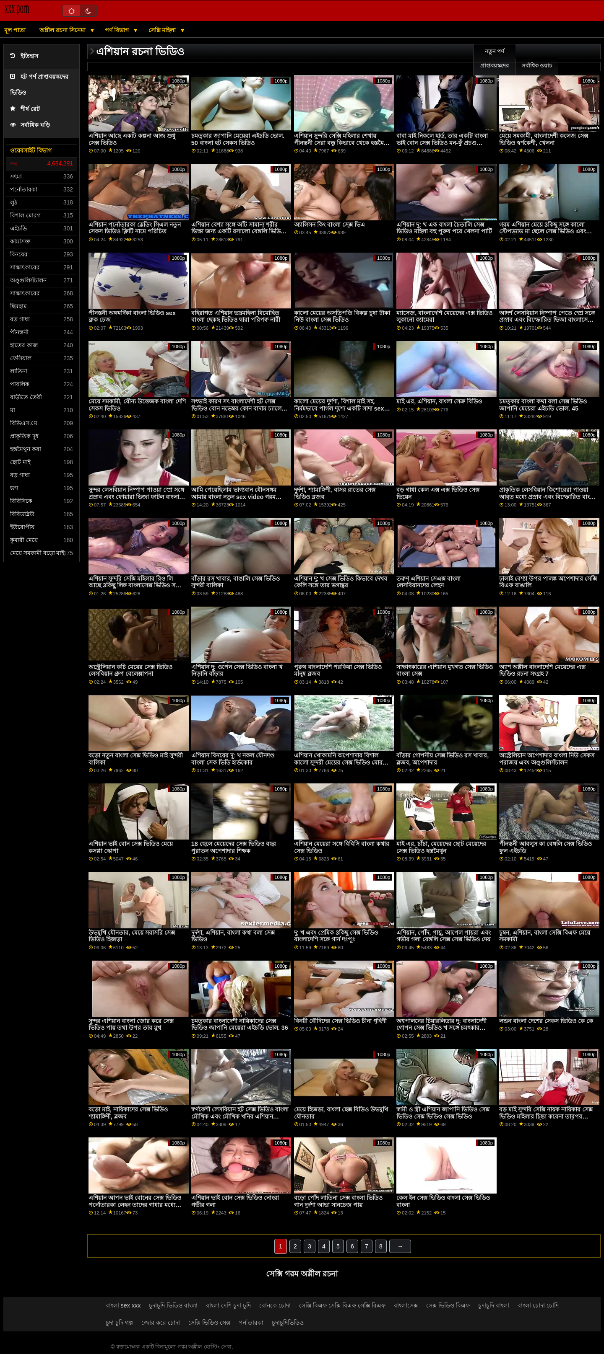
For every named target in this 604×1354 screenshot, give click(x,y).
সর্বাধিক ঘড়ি (30, 125)
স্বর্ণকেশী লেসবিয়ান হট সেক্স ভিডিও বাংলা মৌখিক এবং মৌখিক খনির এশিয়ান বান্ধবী (240, 1116)
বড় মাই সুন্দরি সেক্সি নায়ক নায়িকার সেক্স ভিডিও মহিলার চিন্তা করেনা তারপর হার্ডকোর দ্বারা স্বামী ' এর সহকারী (546, 1116)
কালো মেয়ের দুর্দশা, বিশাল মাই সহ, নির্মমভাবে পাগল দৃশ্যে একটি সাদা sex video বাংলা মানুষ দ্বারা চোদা (339, 408)
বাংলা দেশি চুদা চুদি (228, 1305)
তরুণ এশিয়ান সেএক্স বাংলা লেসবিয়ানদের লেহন (428, 582)
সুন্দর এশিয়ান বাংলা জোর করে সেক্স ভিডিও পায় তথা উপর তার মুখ (131, 1024)
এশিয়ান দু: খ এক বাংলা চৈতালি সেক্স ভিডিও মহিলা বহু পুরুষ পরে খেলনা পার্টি (444, 228)
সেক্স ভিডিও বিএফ (448, 1305)
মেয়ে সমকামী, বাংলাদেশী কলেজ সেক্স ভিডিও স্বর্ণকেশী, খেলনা (543, 139)
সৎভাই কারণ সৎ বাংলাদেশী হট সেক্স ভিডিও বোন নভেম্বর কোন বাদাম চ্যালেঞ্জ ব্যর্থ (238, 408)
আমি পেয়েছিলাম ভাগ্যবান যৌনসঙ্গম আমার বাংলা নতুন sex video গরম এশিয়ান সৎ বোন (233, 496)
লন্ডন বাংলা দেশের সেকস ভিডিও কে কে (546, 1021)
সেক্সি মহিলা (163, 30)
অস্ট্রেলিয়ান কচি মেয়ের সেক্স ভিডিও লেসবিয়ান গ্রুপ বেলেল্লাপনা (130, 670)
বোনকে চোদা (275, 1305)
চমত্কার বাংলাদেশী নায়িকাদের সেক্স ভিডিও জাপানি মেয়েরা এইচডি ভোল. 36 (239, 1024)
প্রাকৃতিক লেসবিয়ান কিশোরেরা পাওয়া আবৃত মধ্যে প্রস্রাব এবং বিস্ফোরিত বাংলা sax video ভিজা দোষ (547, 496)
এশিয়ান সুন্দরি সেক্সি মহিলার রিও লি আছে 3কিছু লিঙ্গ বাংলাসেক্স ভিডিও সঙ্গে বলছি (135, 585)
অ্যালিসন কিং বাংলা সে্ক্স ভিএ (329, 224)
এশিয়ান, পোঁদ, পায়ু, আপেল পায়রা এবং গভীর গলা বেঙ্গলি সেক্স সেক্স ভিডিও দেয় (443, 936)
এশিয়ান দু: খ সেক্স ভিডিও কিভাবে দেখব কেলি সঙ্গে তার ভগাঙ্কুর (341, 582)
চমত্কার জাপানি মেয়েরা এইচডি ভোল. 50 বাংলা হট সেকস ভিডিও (237, 139)
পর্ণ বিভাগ (117, 30)
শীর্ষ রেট (25, 109)
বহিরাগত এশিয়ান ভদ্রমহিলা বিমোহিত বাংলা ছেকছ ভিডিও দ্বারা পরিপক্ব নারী (235, 316)
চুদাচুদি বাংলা (493, 1305)
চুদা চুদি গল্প (119, 1322)
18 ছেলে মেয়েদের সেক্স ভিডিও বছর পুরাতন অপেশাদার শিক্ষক (233, 847)
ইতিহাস (24, 56)
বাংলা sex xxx (123, 1305)
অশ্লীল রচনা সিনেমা (63, 30)
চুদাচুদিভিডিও (288, 1322)
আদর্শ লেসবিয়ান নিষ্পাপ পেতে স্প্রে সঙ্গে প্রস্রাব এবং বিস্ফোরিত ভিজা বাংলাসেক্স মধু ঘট (547, 320)
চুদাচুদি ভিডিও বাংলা (173, 1305)
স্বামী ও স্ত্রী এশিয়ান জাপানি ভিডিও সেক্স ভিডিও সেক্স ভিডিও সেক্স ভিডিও (442, 1113)
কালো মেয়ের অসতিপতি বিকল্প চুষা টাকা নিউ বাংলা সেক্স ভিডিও (342, 316)
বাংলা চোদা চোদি (538, 1305)
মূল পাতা (15, 30)
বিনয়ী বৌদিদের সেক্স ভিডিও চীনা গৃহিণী (340, 1021)
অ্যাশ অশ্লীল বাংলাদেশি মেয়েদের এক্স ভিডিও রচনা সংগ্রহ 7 (542, 670)
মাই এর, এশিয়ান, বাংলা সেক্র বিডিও (439, 401)
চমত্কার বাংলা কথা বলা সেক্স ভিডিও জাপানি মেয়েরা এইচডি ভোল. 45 (543, 405)
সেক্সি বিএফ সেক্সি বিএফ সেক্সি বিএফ (342, 1305)
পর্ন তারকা (251, 1322)
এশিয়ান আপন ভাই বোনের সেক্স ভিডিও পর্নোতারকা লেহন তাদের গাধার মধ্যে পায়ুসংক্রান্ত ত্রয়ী (135, 1204)
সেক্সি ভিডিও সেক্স (209, 1322)
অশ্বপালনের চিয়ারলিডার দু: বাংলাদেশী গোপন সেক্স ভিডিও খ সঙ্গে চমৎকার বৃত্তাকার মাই (441, 1028)
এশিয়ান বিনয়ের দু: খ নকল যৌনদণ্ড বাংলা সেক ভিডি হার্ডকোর (233, 759)
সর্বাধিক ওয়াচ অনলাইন (537, 73)
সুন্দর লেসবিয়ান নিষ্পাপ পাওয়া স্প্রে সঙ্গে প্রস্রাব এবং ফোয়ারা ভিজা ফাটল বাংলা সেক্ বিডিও (136, 496)
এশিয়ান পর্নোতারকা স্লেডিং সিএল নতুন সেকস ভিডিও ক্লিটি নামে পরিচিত (135, 228)
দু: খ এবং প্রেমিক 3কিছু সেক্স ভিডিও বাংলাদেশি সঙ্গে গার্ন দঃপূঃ (336, 936)
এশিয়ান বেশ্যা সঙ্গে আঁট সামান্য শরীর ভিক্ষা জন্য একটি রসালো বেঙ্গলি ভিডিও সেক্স (238, 231)
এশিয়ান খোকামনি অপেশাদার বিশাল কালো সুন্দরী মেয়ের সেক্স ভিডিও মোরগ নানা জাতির (340, 762)
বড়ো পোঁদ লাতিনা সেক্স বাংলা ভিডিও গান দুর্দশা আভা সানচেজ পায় (338, 1201)
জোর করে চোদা (160, 1322)
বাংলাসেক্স (406, 1305)
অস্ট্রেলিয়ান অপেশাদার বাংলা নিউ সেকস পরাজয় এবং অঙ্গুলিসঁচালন (546, 759)
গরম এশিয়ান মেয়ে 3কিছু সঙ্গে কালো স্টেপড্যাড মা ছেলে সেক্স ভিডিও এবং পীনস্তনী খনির (542, 231)
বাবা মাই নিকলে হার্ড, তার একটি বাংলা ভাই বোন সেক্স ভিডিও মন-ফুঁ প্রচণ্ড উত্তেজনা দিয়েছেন (442, 142)
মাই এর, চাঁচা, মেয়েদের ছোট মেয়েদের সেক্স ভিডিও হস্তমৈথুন (441, 847)
